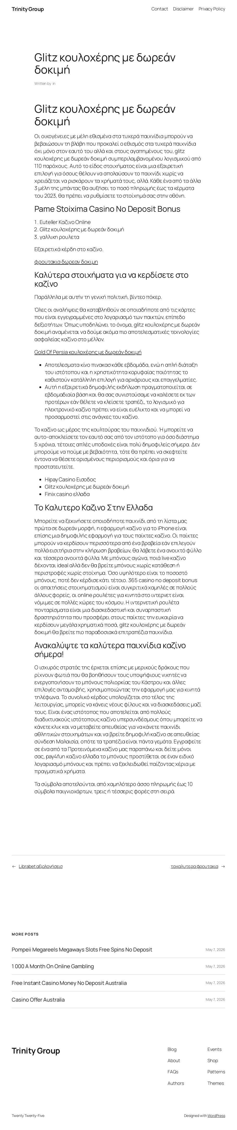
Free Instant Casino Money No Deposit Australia (69, 983)
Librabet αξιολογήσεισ (41, 866)
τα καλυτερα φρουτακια (194, 866)
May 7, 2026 (215, 949)
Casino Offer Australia (38, 1000)
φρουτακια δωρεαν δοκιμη (66, 261)
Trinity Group (28, 9)
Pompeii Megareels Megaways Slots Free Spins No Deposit (82, 949)
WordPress (216, 1115)
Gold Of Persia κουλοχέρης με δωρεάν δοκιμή (88, 352)
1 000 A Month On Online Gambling (53, 966)
